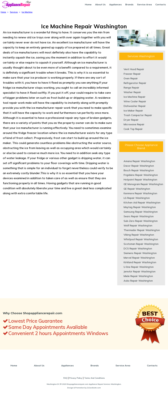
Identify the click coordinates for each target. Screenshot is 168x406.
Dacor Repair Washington (139, 165)
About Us (100, 4)
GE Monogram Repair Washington (143, 184)
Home (88, 4)
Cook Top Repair (133, 128)
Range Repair (131, 87)
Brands (129, 4)
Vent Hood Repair (134, 69)
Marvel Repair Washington (139, 257)
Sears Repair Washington (139, 216)
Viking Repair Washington (139, 234)
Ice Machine (27, 12)
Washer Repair (132, 92)
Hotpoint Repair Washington (140, 179)
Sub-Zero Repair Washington (141, 220)
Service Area (144, 4)
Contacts (160, 4)
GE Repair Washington (137, 188)
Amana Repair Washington (139, 161)
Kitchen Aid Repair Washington (142, 202)
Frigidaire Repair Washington (141, 174)
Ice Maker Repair (133, 110)
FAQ (65, 378)
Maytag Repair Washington (140, 207)
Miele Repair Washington (138, 276)
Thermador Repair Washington (142, 230)
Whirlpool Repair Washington (141, 239)
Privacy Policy (75, 378)
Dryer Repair (131, 119)
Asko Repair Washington (138, 280)
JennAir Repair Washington (139, 271)
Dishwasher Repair (135, 105)
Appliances (115, 4)
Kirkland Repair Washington (140, 262)
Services (14, 12)
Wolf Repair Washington (138, 225)
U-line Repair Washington (139, 266)
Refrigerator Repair (135, 82)
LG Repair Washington (137, 197)
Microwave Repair (134, 124)
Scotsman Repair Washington (141, 243)
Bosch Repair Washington (139, 170)
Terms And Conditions (94, 378)
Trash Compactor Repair (138, 115)
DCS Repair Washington (138, 248)
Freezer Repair (132, 73)
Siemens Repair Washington (140, 253)
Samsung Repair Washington (141, 211)
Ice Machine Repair (134, 96)
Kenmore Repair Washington (140, 193)
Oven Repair (131, 78)
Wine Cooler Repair (135, 101)
